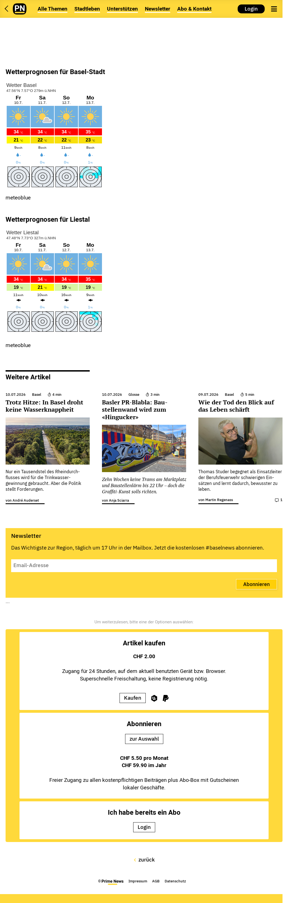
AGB (156, 881)
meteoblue (18, 197)
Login (251, 8)
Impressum (137, 881)
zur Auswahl (144, 738)
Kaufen (132, 697)
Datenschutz (175, 881)
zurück (144, 859)
